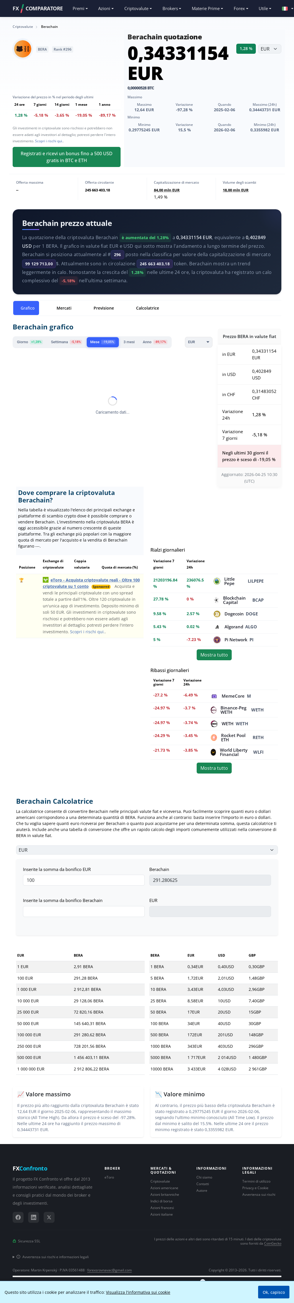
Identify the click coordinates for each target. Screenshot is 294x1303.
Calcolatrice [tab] (147, 308)
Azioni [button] (104, 8)
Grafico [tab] (27, 308)
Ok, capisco (274, 1292)
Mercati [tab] (64, 308)
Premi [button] (78, 8)
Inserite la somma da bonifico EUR (57, 869)
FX (30, 1168)
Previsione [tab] (104, 308)
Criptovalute (160, 1181)
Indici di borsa (161, 1201)
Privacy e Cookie (255, 1187)
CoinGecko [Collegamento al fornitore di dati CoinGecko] (272, 1243)
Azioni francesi (162, 1207)
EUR (153, 900)
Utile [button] (263, 8)
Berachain (159, 869)
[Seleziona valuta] (269, 48)
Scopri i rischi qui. (49, 141)
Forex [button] (239, 8)
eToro (109, 1177)
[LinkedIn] (33, 1217)
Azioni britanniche (164, 1194)
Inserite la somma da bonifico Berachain (62, 900)
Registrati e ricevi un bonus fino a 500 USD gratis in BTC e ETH (67, 157)
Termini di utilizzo (256, 1181)
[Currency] (198, 342)
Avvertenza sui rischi (258, 1194)
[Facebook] (18, 1217)
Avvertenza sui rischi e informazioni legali (52, 1256)
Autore (201, 1190)
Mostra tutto (214, 655)
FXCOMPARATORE (38, 8)
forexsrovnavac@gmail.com (109, 1270)
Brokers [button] (170, 8)
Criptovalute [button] (136, 8)
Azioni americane (164, 1187)
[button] (284, 8)
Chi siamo (204, 1177)
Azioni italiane (161, 1214)
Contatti (202, 1183)
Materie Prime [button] (206, 8)
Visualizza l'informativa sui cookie (138, 1292)
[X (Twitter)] (49, 1217)
